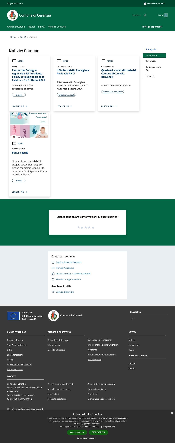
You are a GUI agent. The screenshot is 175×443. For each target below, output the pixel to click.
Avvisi (131, 349)
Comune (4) (151, 55)
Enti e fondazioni (15, 354)
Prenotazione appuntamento (61, 384)
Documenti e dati (15, 369)
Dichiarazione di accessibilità (101, 398)
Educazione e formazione (99, 339)
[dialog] (87, 426)
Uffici (9, 349)
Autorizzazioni (94, 359)
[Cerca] (164, 15)
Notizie (17, 61)
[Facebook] (140, 15)
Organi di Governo (15, 340)
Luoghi (132, 363)
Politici (10, 359)
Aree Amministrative (17, 345)
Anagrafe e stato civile (58, 340)
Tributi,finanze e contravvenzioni (103, 344)
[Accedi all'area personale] (154, 3)
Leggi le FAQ (53, 394)
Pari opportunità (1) (153, 68)
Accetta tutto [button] (77, 432)
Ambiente (92, 349)
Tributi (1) (150, 76)
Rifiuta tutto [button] (98, 432)
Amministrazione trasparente (101, 384)
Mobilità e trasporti (56, 349)
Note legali (93, 394)
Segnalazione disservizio (59, 389)
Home (13, 37)
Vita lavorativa (54, 345)
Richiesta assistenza (57, 398)
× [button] (172, 413)
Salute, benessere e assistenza (102, 354)
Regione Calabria (15, 3)
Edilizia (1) (151, 61)
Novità (23, 37)
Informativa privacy (97, 389)
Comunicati (134, 345)
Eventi (132, 368)
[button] (87, 438)
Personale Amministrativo (19, 364)
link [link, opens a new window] (113, 426)
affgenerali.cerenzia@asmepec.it (27, 409)
